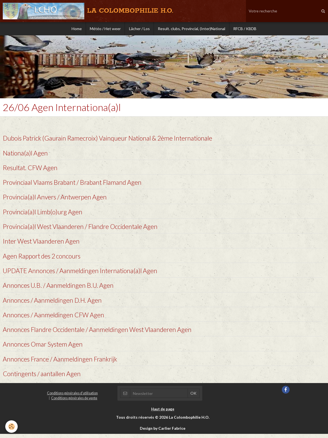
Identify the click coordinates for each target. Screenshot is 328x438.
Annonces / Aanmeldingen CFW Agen (55, 318)
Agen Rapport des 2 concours (44, 258)
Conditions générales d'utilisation (72, 397)
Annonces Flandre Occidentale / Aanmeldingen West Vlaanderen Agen (101, 333)
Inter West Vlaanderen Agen (43, 243)
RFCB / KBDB (246, 29)
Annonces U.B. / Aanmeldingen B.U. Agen (60, 288)
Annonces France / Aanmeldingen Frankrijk (63, 362)
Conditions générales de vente (74, 402)
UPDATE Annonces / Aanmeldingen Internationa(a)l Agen (83, 273)
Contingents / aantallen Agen (43, 377)
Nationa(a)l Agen (26, 153)
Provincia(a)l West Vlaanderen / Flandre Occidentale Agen (84, 228)
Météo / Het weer (105, 29)
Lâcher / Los (139, 29)
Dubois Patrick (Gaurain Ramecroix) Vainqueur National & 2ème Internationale (113, 138)
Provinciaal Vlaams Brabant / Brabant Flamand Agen (76, 183)
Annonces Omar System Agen (44, 348)
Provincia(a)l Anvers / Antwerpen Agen (57, 198)
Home (76, 29)
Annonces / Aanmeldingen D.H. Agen (54, 303)
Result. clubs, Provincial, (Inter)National (192, 29)
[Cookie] (12, 426)
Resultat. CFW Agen (31, 168)
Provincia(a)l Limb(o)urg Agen (44, 213)
